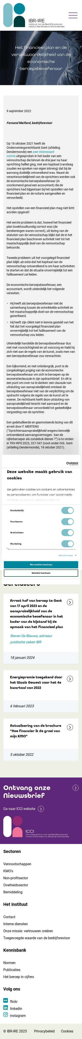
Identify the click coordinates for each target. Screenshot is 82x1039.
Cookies (67, 1031)
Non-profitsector (15, 878)
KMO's (8, 871)
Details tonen (66, 555)
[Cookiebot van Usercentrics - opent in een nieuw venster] (59, 464)
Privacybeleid (44, 1031)
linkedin (16, 1009)
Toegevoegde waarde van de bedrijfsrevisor (36, 938)
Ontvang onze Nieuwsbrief (27, 791)
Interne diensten (15, 924)
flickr (13, 1002)
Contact (9, 917)
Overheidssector (15, 885)
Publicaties (11, 970)
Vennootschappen (17, 864)
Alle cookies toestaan (41, 564)
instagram (18, 1016)
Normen (9, 963)
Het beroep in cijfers (18, 977)
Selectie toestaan (41, 573)
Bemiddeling (13, 892)
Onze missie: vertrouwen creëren (28, 931)
